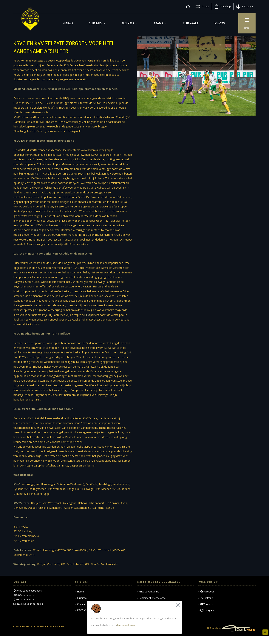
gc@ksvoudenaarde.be (29, 603)
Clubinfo (97, 23)
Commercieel (84, 604)
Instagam (207, 610)
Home (80, 591)
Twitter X (206, 598)
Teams (160, 23)
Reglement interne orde (152, 598)
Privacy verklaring (149, 591)
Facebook (207, 591)
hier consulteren (126, 625)
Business (130, 23)
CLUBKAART (191, 23)
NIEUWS (68, 23)
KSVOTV (219, 23)
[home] (188, 6)
